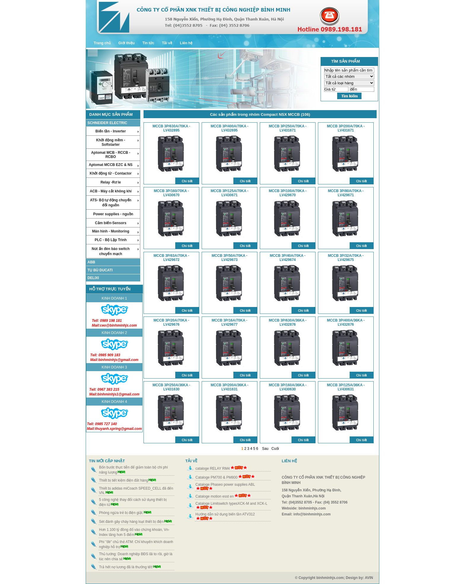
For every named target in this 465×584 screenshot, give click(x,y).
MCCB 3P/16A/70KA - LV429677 (229, 322)
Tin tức (148, 43)
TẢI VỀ (191, 461)
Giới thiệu (126, 43)
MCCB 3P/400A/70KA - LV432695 (230, 128)
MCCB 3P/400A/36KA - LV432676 (346, 322)
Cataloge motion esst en (214, 496)
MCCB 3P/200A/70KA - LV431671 (346, 128)
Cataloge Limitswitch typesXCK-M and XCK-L (231, 503)
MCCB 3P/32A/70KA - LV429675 (346, 258)
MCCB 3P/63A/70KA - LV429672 (171, 258)
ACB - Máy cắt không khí (114, 191)
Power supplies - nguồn (113, 214)
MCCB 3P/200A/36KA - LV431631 (230, 387)
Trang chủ (102, 43)
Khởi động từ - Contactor (114, 173)
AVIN (372, 578)
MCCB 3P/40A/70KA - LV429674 (287, 258)
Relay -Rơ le (120, 182)
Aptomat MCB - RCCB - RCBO (115, 155)
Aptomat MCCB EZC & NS (114, 165)
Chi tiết (187, 181)
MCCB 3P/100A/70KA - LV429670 (288, 193)
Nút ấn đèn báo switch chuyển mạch (115, 251)
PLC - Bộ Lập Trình (117, 240)
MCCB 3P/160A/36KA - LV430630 (288, 387)
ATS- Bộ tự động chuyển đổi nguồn (114, 202)
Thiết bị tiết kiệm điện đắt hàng (123, 480)
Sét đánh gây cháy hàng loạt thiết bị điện (131, 522)
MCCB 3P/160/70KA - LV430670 (171, 193)
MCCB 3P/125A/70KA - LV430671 (230, 193)
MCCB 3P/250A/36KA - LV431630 (171, 387)
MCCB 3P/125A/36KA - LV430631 (346, 387)
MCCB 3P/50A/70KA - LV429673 (229, 258)
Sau (265, 449)
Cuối (275, 449)
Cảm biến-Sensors (117, 223)
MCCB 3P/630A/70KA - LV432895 (171, 128)
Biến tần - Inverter (117, 131)
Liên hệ (186, 43)
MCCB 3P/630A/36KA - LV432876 (288, 322)
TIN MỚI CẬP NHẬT (107, 461)
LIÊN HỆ (289, 461)
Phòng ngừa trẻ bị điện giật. (121, 513)
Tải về (167, 43)
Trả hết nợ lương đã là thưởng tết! (126, 567)
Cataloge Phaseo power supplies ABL (225, 484)
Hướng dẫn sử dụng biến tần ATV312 (225, 514)
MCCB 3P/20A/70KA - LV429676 (171, 322)
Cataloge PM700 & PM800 (216, 477)
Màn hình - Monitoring (115, 231)
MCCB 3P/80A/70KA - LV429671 (346, 193)
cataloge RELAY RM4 (212, 468)
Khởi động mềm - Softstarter (117, 142)
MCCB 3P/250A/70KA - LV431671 (288, 128)
